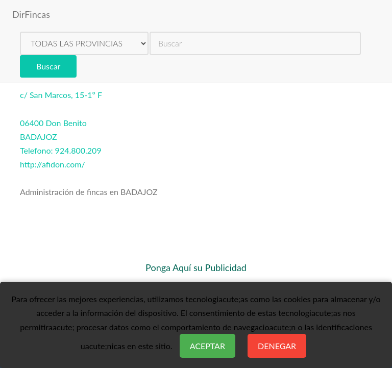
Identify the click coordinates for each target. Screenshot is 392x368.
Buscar (48, 66)
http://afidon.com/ (52, 164)
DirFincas (31, 14)
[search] (255, 43)
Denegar (277, 346)
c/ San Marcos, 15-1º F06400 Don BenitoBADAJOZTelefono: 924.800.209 (61, 122)
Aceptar (207, 346)
